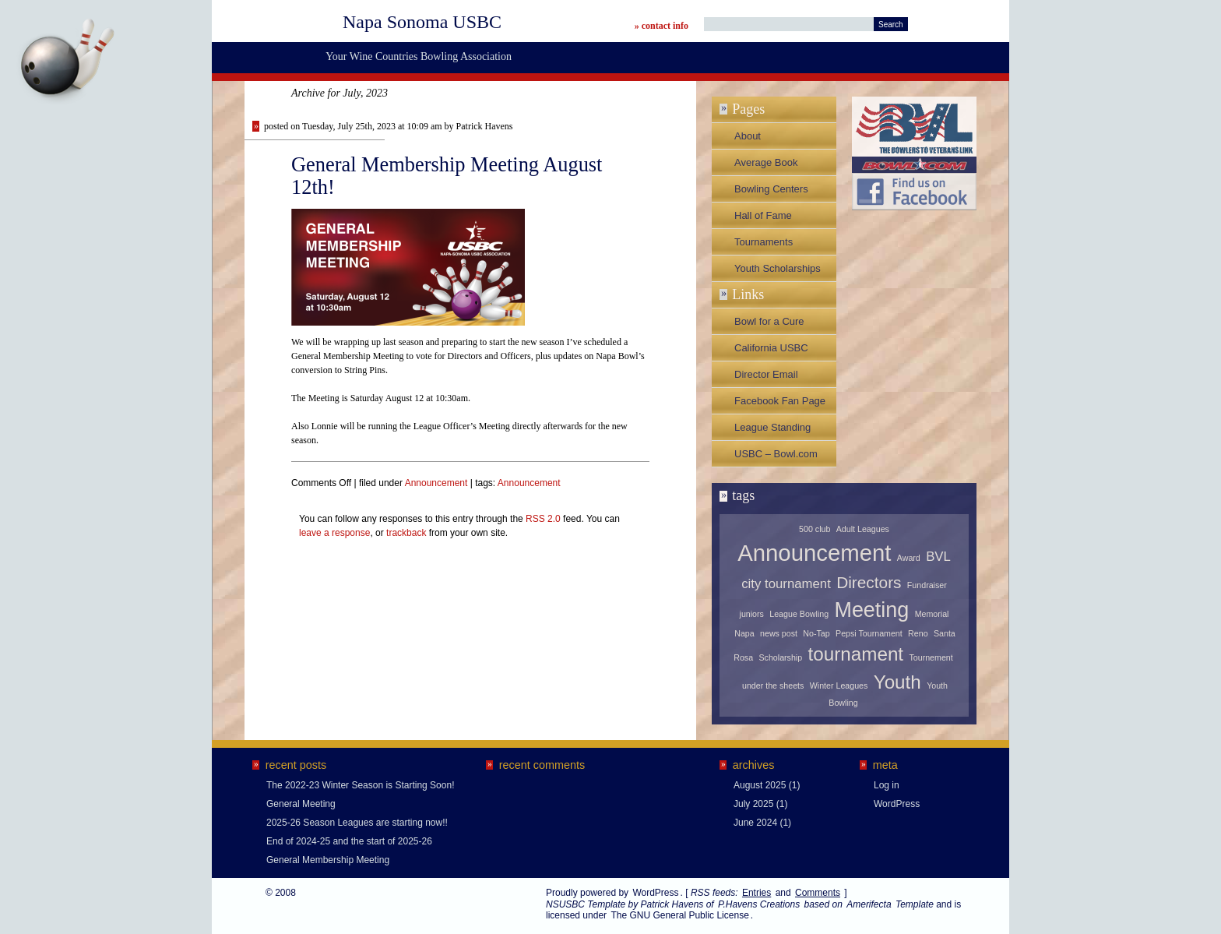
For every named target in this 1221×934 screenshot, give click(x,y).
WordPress (897, 803)
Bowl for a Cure (769, 321)
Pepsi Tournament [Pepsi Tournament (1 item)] (869, 633)
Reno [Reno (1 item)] (917, 633)
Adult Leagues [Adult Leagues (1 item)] (862, 529)
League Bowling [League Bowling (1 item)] (799, 614)
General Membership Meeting (327, 860)
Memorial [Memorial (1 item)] (932, 614)
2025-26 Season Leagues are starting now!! (357, 822)
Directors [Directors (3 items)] (868, 582)
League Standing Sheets (772, 430)
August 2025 (760, 785)
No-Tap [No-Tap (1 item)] (816, 633)
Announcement (436, 483)
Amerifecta (868, 904)
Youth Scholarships (777, 268)
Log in (886, 785)
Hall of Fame (763, 215)
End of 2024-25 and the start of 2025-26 (349, 841)
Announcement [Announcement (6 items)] (814, 553)
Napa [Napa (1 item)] (744, 633)
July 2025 (753, 803)
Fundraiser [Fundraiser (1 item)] (927, 585)
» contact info (661, 25)
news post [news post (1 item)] (778, 633)
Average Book (765, 162)
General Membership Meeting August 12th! (446, 176)
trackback (406, 532)
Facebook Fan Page (779, 401)
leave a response (334, 532)
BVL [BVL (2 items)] (938, 556)
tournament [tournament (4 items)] (856, 653)
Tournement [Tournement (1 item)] (930, 657)
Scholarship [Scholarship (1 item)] (780, 657)
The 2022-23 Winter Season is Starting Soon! (360, 785)
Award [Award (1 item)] (908, 557)
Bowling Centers (771, 189)
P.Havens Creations (759, 904)
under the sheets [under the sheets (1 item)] (773, 685)
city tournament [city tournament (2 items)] (786, 583)
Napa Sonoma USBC (422, 22)
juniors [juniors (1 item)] (752, 614)
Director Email (766, 374)
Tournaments (763, 242)
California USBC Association (771, 351)
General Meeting (301, 803)
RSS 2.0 (543, 518)
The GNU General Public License (679, 915)
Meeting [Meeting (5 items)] (871, 610)
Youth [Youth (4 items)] (897, 682)
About (747, 136)
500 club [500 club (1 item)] (814, 529)
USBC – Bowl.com (776, 454)
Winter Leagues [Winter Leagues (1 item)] (839, 685)
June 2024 (755, 822)
